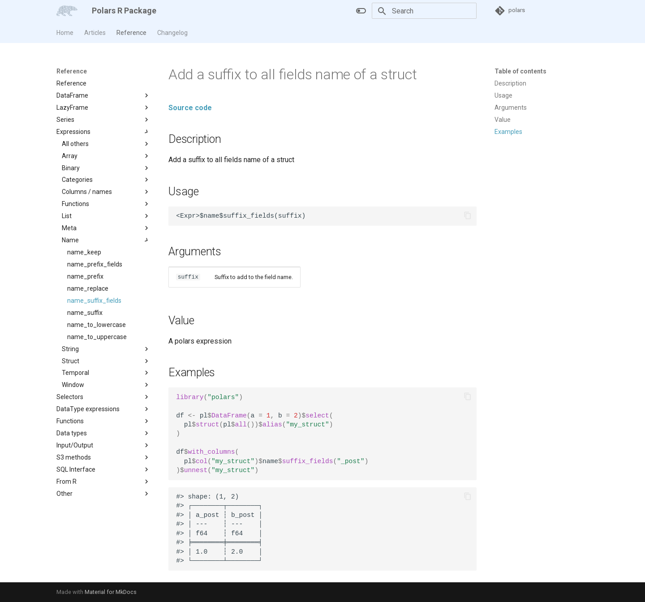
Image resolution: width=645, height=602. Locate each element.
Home (64, 32)
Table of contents (520, 71)
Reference (131, 32)
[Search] (424, 10)
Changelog (172, 32)
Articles (95, 32)
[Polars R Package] (67, 11)
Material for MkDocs (111, 592)
